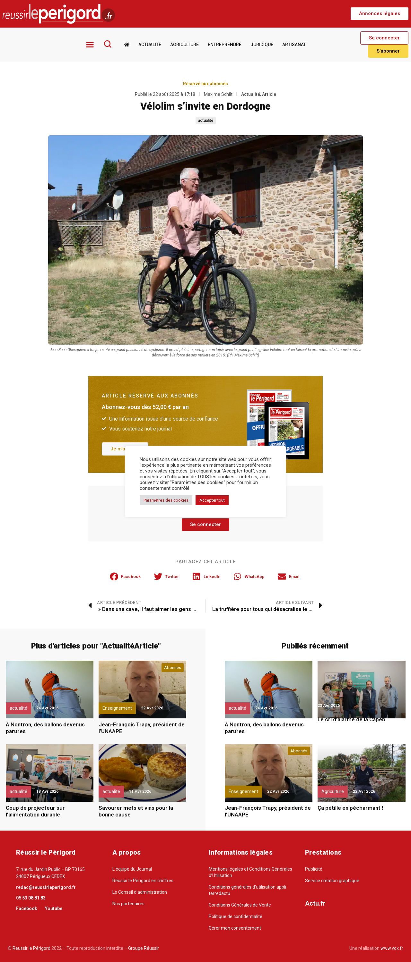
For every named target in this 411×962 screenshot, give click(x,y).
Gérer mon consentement (235, 928)
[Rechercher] (107, 44)
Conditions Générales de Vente (240, 905)
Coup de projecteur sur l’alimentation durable (35, 811)
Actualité (149, 44)
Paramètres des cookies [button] (166, 500)
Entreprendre (224, 44)
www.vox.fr (391, 948)
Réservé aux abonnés (205, 83)
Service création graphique (332, 880)
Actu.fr (315, 903)
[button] (379, 13)
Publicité (313, 869)
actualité (205, 120)
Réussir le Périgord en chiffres (142, 880)
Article (269, 93)
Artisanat (294, 44)
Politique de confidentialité (235, 916)
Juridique (261, 44)
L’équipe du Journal (132, 869)
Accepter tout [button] (212, 500)
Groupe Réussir (143, 948)
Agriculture (184, 44)
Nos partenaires (128, 903)
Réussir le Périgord (31, 948)
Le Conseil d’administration (139, 892)
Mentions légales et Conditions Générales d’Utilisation (250, 872)
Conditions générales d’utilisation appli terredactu (247, 890)
